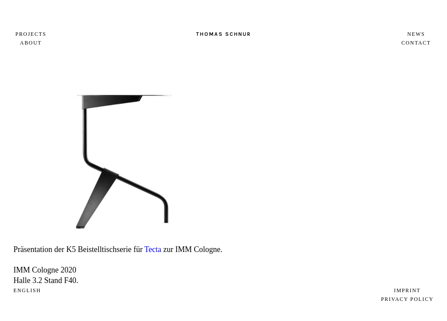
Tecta (153, 249)
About (31, 43)
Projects (30, 34)
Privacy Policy (407, 299)
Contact (416, 43)
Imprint (407, 290)
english (27, 290)
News (416, 34)
